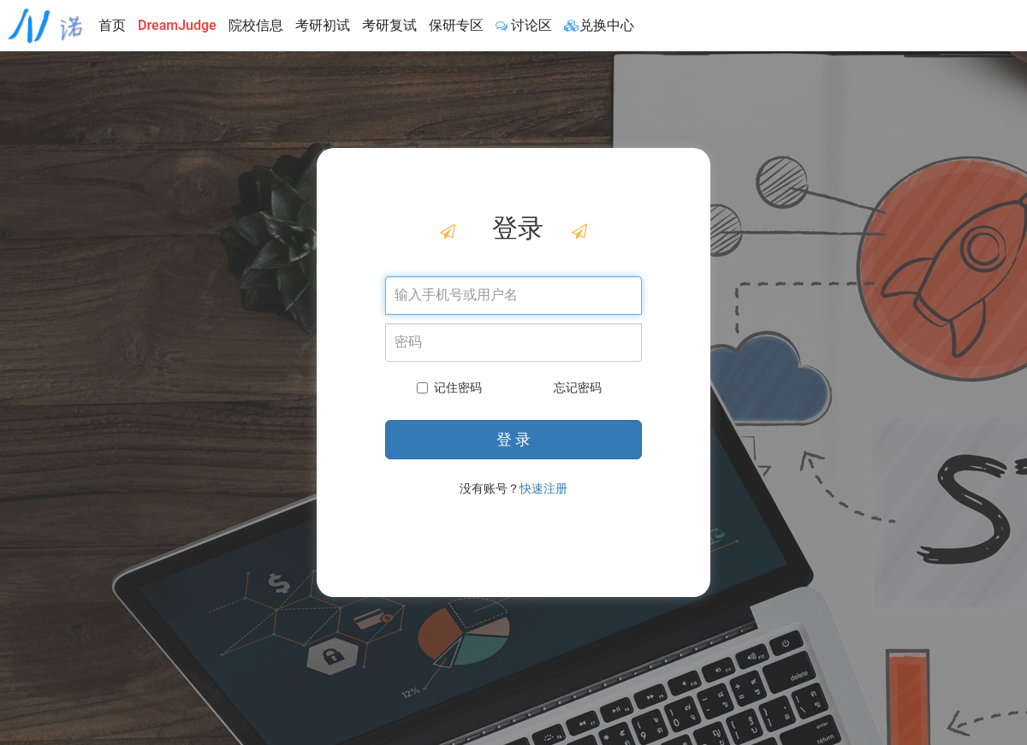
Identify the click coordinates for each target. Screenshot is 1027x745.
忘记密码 (578, 387)
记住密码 (449, 387)
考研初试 (322, 25)
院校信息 (256, 25)
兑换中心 (599, 25)
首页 (112, 25)
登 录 (513, 439)
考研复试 (389, 25)
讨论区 (524, 25)
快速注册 (543, 488)
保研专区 (456, 25)
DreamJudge (177, 25)
